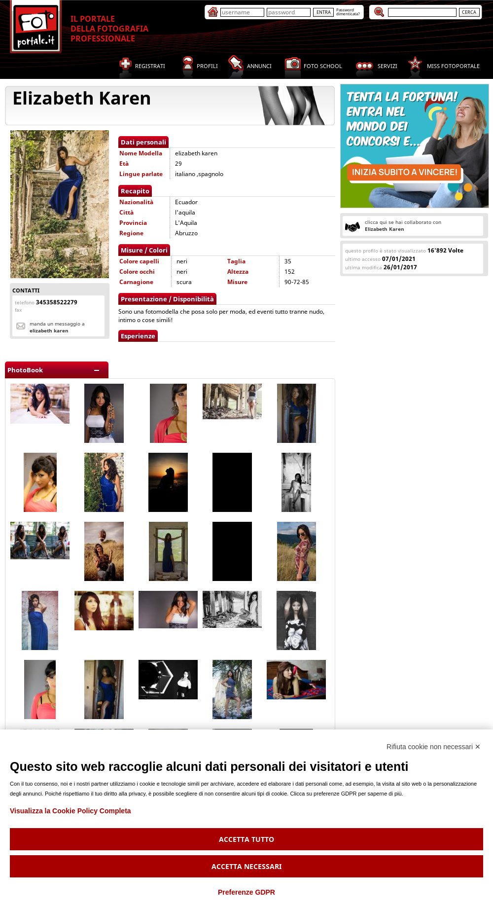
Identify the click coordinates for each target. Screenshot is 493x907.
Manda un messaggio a (57, 327)
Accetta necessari (246, 866)
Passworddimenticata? (348, 11)
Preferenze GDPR (246, 892)
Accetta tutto (246, 839)
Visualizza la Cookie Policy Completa (70, 811)
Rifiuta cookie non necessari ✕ (434, 747)
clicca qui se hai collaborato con (403, 225)
